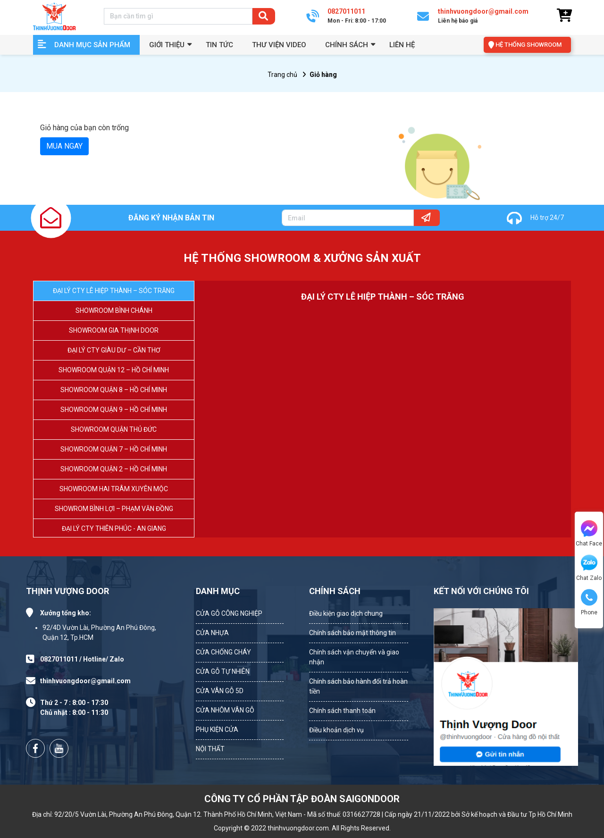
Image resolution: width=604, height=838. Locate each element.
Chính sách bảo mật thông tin (352, 633)
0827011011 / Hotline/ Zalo (82, 659)
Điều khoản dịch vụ (336, 730)
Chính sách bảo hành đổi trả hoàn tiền (358, 686)
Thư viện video (279, 45)
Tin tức (219, 45)
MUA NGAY (64, 146)
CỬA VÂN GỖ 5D (219, 691)
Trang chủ (282, 74)
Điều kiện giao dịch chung (346, 613)
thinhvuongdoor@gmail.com (85, 681)
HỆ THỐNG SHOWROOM (528, 44)
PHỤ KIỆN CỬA (217, 729)
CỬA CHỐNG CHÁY (223, 652)
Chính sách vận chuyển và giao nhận (354, 657)
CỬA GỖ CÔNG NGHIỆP (229, 613)
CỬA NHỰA (212, 633)
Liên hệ (402, 45)
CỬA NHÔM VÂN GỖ (225, 710)
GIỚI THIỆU (167, 45)
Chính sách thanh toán (342, 710)
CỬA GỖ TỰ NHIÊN (223, 671)
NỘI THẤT (210, 749)
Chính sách (346, 45)
